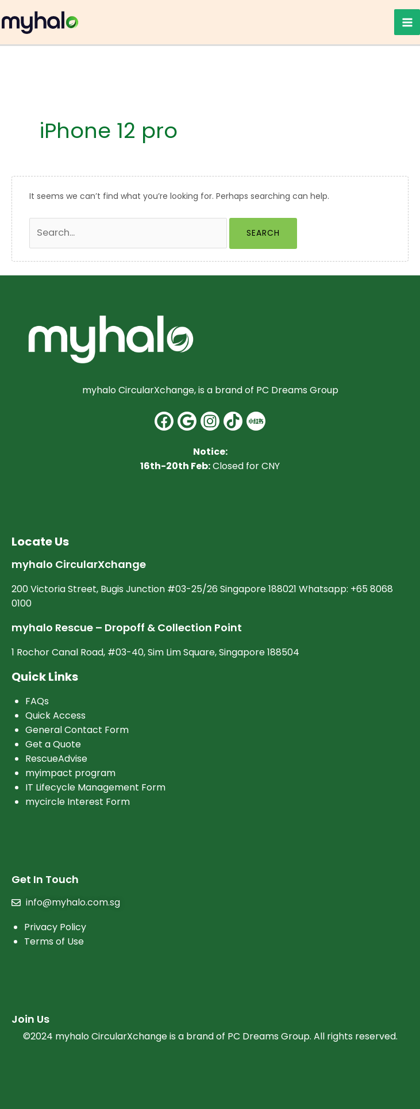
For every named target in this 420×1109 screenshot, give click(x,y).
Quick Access (55, 715)
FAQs (37, 701)
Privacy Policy (55, 927)
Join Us (30, 1019)
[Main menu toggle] (407, 22)
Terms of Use (54, 941)
